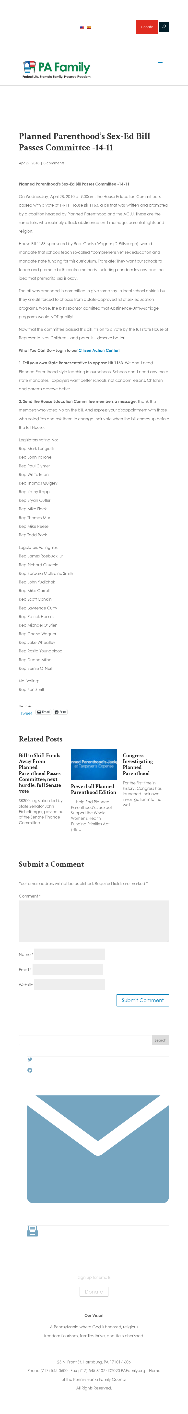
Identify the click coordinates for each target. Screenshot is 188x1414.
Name (26, 956)
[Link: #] (98, 1221)
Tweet (26, 714)
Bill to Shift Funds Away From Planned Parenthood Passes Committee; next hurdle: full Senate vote (40, 775)
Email (25, 971)
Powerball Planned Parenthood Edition (93, 791)
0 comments (54, 165)
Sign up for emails (112, 28)
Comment (30, 898)
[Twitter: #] (30, 1062)
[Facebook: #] (30, 1073)
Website (26, 986)
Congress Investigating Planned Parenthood (138, 766)
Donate (147, 28)
